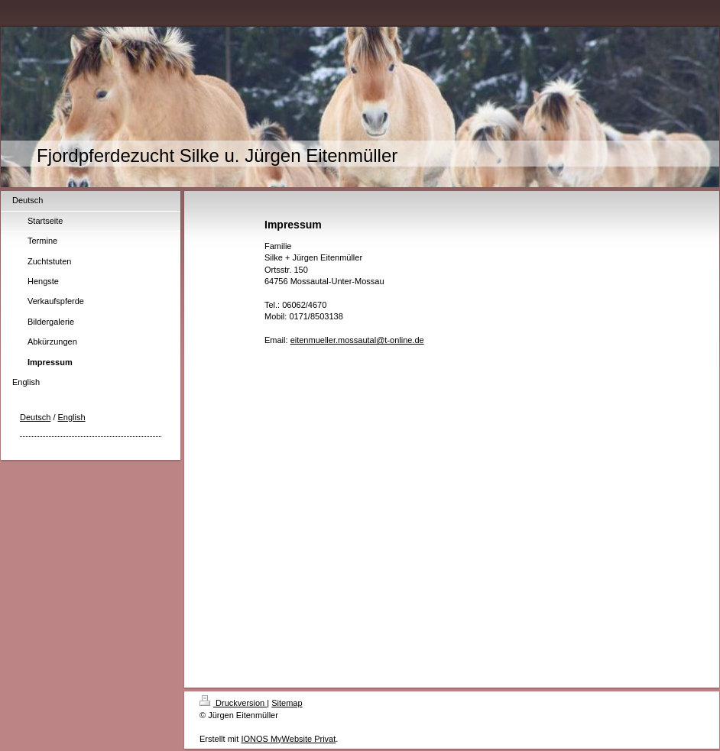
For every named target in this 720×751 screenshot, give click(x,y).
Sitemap (286, 702)
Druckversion (233, 702)
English (72, 417)
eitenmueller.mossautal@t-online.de (357, 340)
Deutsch (35, 417)
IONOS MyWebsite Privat (288, 738)
